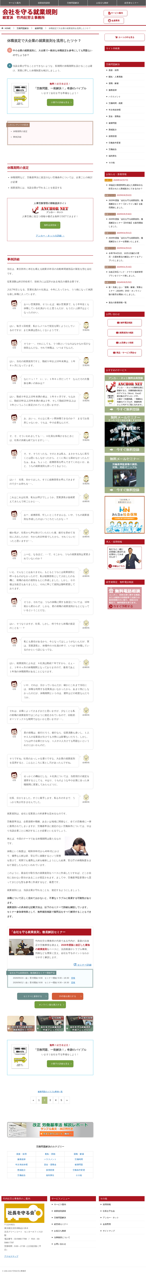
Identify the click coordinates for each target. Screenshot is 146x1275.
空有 (73, 978)
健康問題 (79, 1164)
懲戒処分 (21, 1170)
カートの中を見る (124, 37)
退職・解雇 (79, 1154)
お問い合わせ (60, 1244)
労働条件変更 (79, 1170)
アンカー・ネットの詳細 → (50, 235)
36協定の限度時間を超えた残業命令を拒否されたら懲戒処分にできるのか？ (126, 187)
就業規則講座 (44, 3)
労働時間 (79, 1159)
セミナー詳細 (82, 965)
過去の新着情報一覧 (118, 302)
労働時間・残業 (116, 103)
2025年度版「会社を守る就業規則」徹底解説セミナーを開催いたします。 (126, 240)
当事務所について (62, 1237)
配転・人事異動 (116, 77)
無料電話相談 (124, 322)
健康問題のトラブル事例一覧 (50, 1092)
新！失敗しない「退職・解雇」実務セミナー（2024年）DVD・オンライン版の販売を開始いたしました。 (126, 290)
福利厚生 (50, 1175)
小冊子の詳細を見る (61, 102)
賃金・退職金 (50, 1164)
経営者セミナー (131, 3)
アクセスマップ (11, 1256)
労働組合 (21, 1175)
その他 (79, 1175)
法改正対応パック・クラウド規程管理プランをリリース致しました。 (126, 274)
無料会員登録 (51, 225)
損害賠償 (50, 1170)
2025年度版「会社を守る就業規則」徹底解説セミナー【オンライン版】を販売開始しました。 (126, 204)
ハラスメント (50, 1159)
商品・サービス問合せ (124, 352)
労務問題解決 (73, 3)
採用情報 (107, 1204)
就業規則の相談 (124, 332)
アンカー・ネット (111, 1217)
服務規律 (21, 1159)
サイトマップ (109, 1231)
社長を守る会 (109, 1211)
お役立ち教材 (102, 3)
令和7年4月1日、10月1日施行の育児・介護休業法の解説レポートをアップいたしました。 (126, 256)
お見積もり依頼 (124, 342)
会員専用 (113, 20)
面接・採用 (21, 1154)
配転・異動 (50, 1154)
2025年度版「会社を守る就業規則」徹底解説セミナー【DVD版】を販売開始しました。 (126, 222)
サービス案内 (115, 13)
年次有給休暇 (21, 1164)
